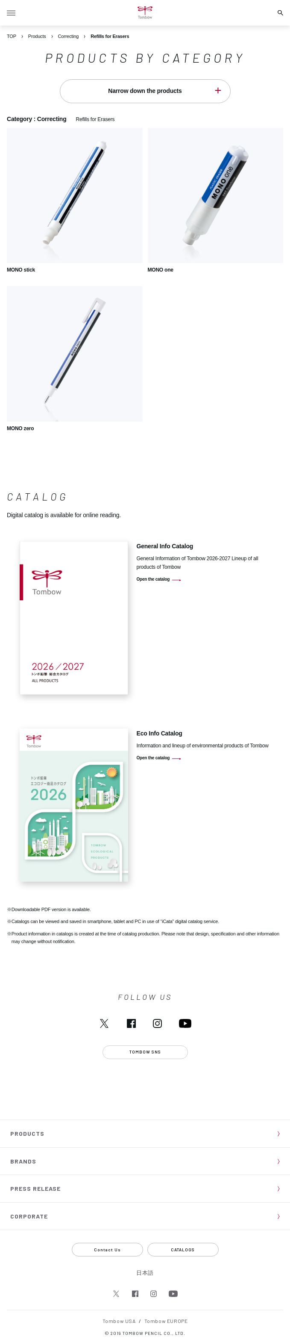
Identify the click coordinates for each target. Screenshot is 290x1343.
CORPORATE (29, 1216)
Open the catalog (153, 579)
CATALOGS (183, 1249)
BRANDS (23, 1161)
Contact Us (107, 1249)
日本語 (145, 1272)
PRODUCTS (27, 1133)
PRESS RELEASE (35, 1188)
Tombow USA (119, 1321)
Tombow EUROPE (166, 1321)
